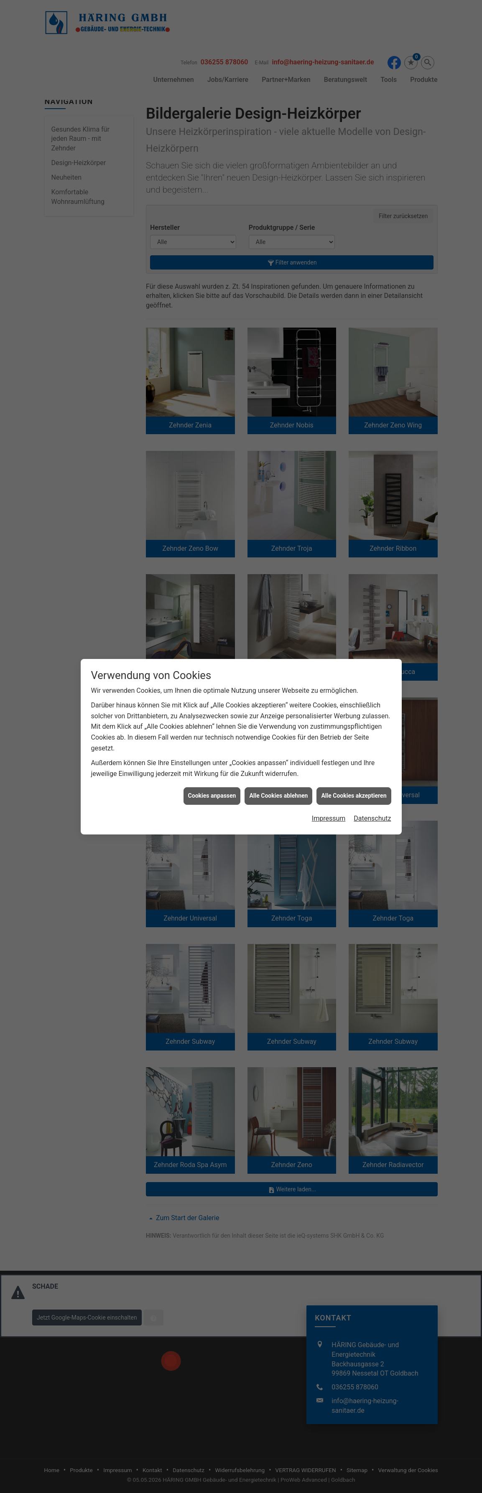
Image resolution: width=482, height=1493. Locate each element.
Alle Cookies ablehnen (278, 795)
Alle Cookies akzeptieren (353, 795)
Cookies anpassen (212, 795)
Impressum (329, 818)
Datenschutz (372, 818)
